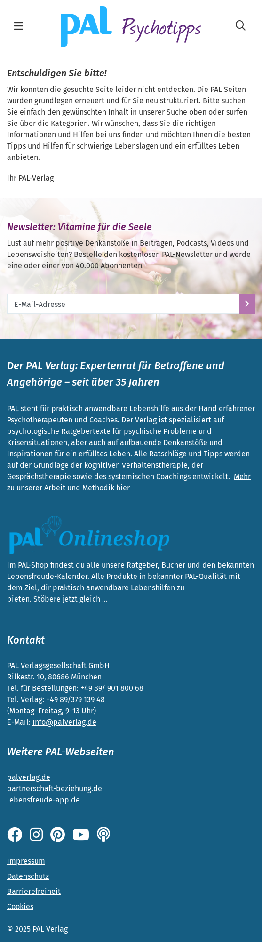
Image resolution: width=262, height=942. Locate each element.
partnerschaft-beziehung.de (54, 788)
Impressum (26, 861)
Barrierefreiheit (34, 891)
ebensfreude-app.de (44, 799)
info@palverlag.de (64, 722)
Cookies (20, 906)
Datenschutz (28, 876)
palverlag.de (28, 777)
